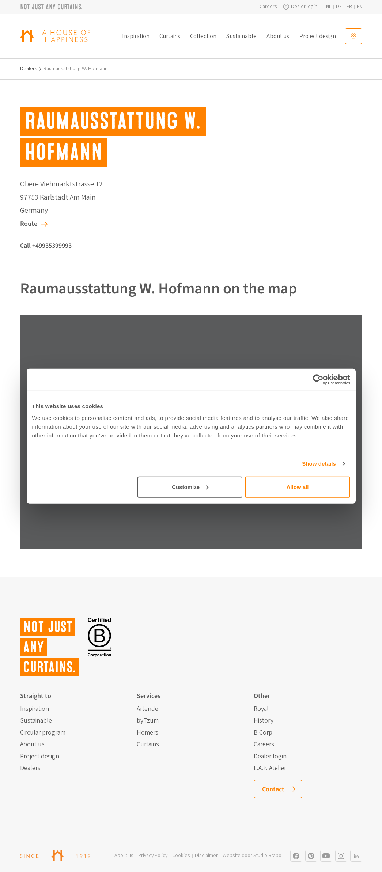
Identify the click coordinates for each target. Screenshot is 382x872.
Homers (147, 733)
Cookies (181, 856)
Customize (190, 487)
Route (28, 223)
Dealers (28, 69)
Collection (203, 36)
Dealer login (304, 7)
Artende (147, 709)
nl (328, 7)
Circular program (42, 733)
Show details (319, 463)
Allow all (298, 487)
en (359, 7)
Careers (268, 7)
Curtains (169, 36)
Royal (261, 709)
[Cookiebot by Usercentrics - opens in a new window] (318, 379)
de (339, 7)
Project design (317, 36)
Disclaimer (206, 856)
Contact (273, 789)
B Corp (263, 733)
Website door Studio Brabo (252, 856)
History (263, 721)
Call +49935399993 (46, 245)
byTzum (148, 721)
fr (349, 7)
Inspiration (136, 36)
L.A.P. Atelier (270, 768)
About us (277, 36)
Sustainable (241, 36)
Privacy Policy (152, 856)
